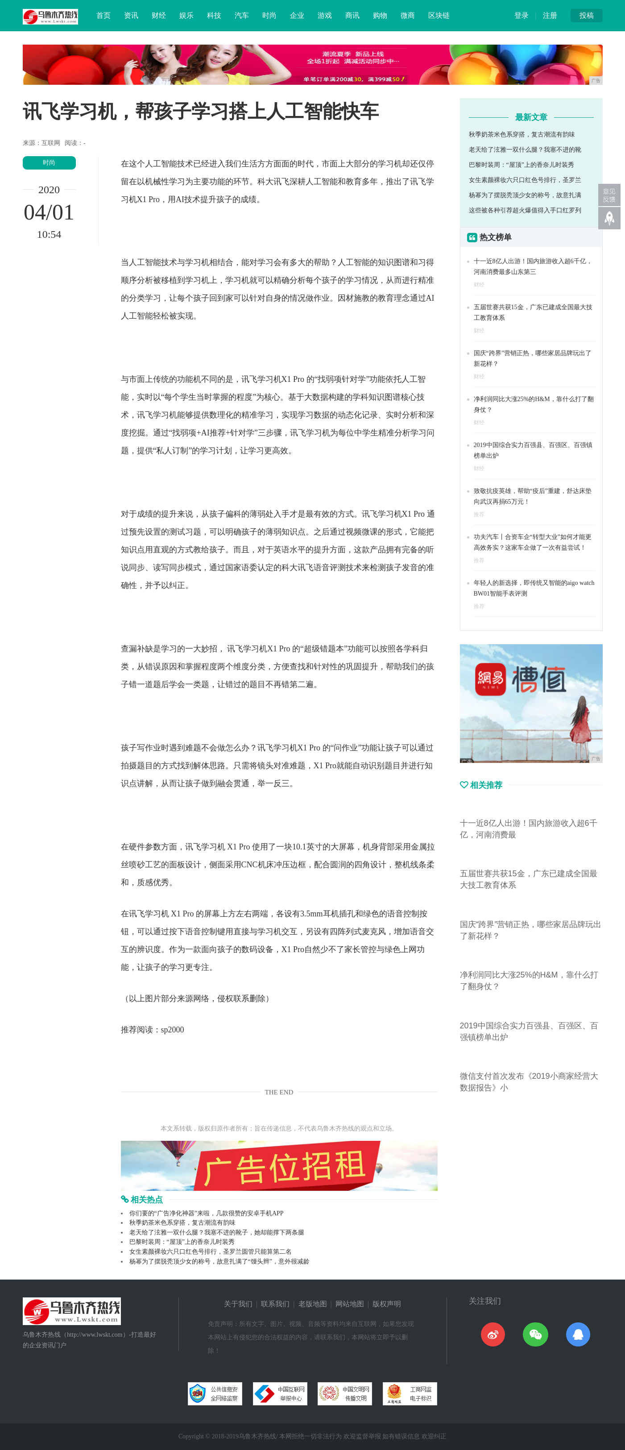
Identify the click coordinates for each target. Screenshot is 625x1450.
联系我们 (275, 1304)
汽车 (242, 15)
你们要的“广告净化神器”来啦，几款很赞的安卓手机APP (206, 1213)
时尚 (269, 15)
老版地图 (312, 1304)
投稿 (586, 15)
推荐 (479, 514)
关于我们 (238, 1304)
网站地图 (349, 1304)
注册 (550, 15)
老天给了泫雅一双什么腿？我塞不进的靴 (525, 149)
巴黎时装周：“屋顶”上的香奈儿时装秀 (182, 1242)
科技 (214, 15)
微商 (408, 15)
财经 (159, 15)
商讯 (352, 15)
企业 (297, 15)
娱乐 (186, 15)
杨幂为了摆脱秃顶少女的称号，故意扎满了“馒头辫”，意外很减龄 (219, 1261)
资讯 (131, 15)
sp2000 (172, 1029)
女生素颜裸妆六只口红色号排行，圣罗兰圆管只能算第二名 (210, 1251)
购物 (380, 15)
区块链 (439, 15)
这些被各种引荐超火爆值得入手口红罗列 (525, 210)
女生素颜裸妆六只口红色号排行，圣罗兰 (525, 180)
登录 (521, 15)
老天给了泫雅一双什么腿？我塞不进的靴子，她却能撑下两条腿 (216, 1232)
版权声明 (387, 1304)
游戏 (325, 15)
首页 (103, 15)
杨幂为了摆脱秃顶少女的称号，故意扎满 (525, 195)
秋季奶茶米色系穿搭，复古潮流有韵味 (182, 1222)
